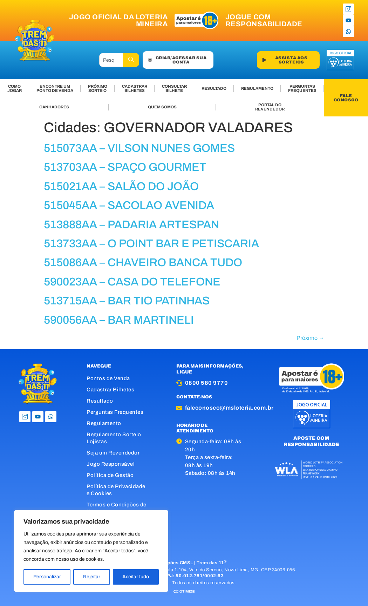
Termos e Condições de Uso (116, 508)
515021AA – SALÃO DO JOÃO (121, 186)
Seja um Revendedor (113, 453)
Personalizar (47, 576)
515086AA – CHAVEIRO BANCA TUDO (143, 262)
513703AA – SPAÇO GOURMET (125, 167)
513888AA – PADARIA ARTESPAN (131, 224)
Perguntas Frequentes (115, 412)
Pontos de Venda (108, 378)
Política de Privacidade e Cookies (116, 490)
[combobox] (111, 60)
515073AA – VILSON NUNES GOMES (139, 148)
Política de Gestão (110, 475)
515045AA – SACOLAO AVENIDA (129, 205)
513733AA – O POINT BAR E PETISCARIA (151, 243)
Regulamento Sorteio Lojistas (114, 438)
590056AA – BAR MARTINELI (119, 320)
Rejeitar (91, 576)
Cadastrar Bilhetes (110, 389)
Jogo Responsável (111, 464)
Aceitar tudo (135, 576)
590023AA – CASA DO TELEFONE (132, 282)
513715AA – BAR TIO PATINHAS (127, 301)
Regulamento (104, 423)
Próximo (310, 338)
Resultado (100, 401)
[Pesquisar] (131, 60)
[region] (91, 551)
